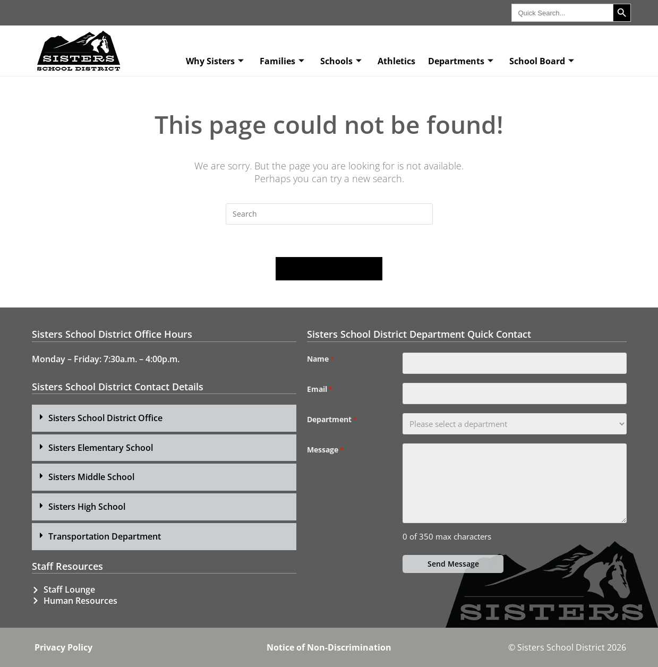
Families (282, 61)
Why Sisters (215, 61)
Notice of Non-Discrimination (329, 647)
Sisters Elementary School (100, 448)
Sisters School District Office (105, 418)
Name (320, 359)
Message (325, 449)
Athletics (396, 61)
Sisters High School (86, 506)
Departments (460, 61)
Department (332, 419)
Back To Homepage (329, 268)
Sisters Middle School (91, 477)
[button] (164, 418)
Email (319, 389)
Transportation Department (104, 536)
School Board (541, 61)
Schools (341, 61)
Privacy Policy (63, 647)
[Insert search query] (329, 214)
